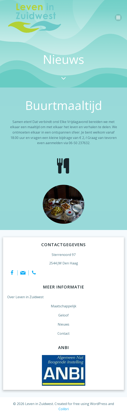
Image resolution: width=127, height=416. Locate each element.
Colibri (64, 409)
